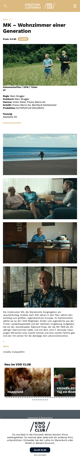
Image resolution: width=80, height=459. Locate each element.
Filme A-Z (7, 19)
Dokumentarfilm (12, 123)
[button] (6, 397)
